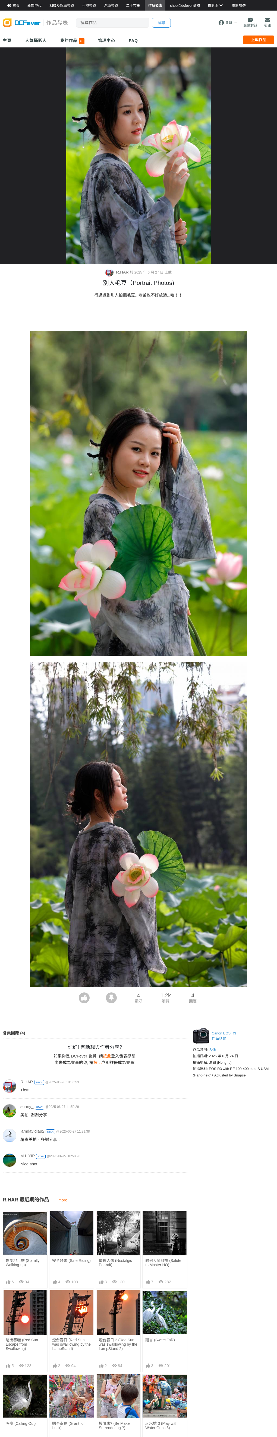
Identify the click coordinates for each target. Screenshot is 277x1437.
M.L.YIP (27, 1155)
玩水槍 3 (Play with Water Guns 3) (161, 1386)
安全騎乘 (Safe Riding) (71, 1260)
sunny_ (26, 1106)
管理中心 (106, 40)
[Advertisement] (138, 316)
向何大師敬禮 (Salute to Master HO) (163, 1262)
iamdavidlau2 (32, 1131)
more (62, 1200)
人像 (212, 1050)
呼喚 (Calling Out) (21, 1423)
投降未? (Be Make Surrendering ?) (114, 1386)
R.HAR (117, 272)
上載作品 (258, 40)
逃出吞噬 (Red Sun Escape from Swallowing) (22, 1344)
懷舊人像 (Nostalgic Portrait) (115, 1262)
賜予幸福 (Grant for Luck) (68, 1425)
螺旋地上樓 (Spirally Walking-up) (22, 1262)
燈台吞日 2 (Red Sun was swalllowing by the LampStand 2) (118, 1344)
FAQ (133, 40)
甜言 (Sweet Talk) (160, 1340)
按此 (107, 1056)
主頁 (7, 40)
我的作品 (72, 41)
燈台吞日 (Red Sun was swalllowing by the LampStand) (71, 1344)
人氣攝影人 (36, 40)
